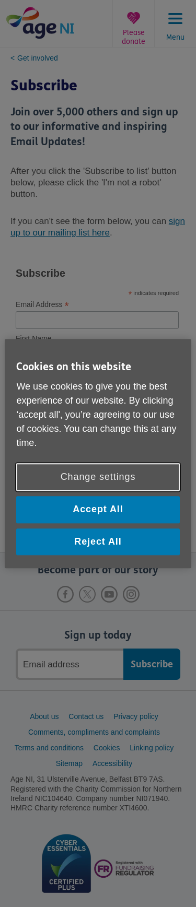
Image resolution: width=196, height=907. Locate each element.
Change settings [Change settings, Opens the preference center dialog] (98, 477)
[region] (98, 453)
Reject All (97, 541)
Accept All (98, 509)
